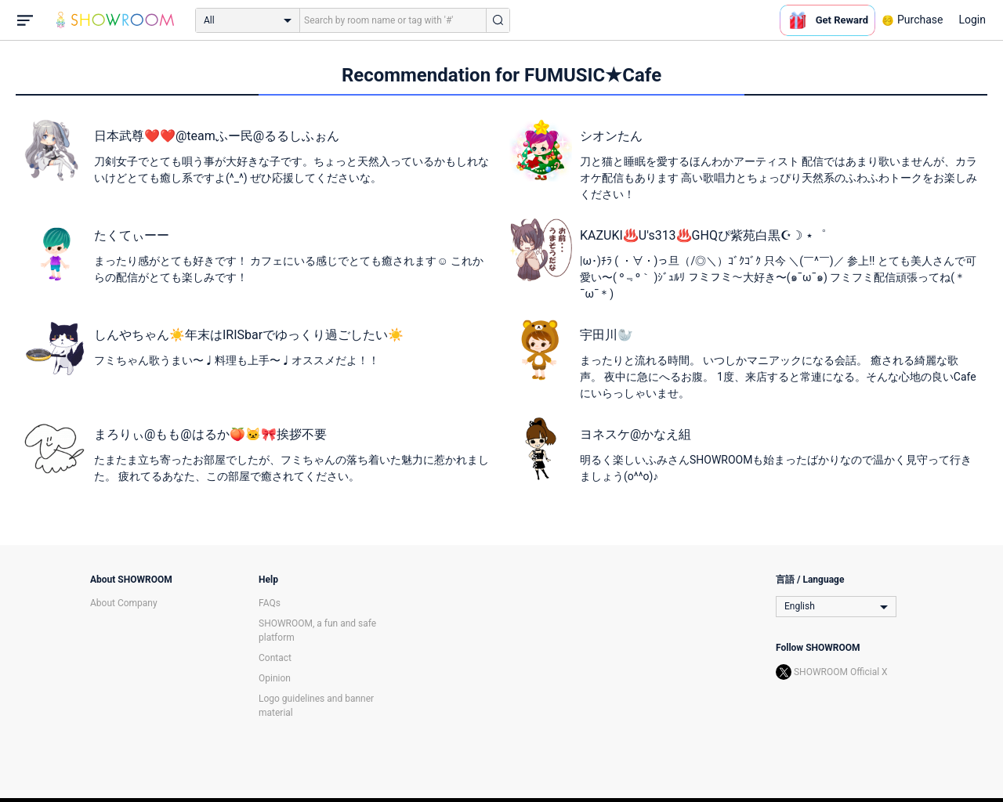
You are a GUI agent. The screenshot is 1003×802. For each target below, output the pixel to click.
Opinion (275, 678)
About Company (124, 603)
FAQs (270, 603)
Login (972, 19)
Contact (275, 657)
